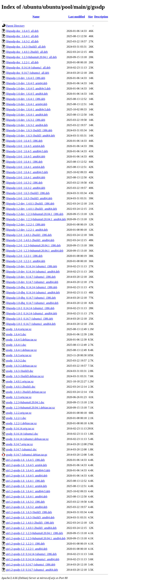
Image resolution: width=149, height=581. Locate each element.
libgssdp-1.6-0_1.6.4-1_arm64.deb (25, 166)
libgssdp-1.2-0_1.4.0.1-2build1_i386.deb (29, 234)
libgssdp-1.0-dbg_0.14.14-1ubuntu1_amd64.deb (33, 292)
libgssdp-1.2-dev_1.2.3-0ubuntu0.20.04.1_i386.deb (34, 214)
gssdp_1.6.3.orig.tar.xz (18, 355)
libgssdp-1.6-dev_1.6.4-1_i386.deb (25, 98)
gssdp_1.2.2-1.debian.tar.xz (21, 423)
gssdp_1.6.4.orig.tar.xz (18, 329)
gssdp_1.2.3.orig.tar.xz (18, 397)
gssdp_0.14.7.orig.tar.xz (19, 444)
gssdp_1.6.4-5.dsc (16, 334)
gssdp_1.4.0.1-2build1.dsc (20, 386)
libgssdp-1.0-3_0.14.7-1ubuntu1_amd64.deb (31, 323)
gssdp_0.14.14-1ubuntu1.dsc (22, 433)
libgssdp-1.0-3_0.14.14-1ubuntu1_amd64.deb (31, 313)
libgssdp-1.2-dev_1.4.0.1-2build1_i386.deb (30, 203)
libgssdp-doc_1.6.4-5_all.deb (22, 30)
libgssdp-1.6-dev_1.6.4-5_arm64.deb (26, 83)
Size (90, 16)
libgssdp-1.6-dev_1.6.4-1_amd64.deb (27, 114)
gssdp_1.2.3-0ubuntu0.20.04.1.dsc (25, 402)
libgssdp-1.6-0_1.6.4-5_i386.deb (24, 140)
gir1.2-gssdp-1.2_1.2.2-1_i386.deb (25, 543)
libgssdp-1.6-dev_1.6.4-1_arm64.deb (26, 104)
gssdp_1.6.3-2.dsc (16, 360)
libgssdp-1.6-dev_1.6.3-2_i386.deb (25, 119)
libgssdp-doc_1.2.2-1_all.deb (22, 62)
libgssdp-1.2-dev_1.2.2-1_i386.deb (25, 224)
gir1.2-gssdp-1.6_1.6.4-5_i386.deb (25, 459)
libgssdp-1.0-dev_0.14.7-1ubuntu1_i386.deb (31, 276)
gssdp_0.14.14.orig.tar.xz (20, 428)
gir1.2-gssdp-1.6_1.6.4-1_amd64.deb (26, 496)
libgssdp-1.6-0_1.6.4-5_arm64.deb (25, 146)
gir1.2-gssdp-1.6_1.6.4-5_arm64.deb (26, 465)
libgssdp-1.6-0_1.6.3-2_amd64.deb (25, 187)
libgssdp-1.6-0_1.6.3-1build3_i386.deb (28, 193)
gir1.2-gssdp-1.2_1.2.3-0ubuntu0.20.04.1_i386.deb (34, 533)
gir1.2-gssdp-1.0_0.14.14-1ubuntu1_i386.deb (31, 554)
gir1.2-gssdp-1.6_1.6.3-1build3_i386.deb (29, 512)
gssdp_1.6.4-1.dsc (16, 344)
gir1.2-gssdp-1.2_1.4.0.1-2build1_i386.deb (30, 522)
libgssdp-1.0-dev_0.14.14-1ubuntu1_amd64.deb (33, 271)
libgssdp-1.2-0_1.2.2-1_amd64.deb (25, 261)
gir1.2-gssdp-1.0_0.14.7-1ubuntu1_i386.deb (30, 564)
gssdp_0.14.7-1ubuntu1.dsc (21, 449)
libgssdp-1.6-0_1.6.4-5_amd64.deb (25, 156)
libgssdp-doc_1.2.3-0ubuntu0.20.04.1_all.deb (31, 57)
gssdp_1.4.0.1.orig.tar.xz (19, 381)
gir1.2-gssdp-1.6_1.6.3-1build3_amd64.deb (30, 517)
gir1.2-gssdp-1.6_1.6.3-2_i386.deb (25, 501)
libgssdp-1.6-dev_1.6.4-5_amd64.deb (27, 93)
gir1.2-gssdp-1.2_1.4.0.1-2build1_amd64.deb (31, 527)
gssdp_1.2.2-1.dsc (16, 418)
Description (101, 16)
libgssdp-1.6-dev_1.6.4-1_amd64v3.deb (28, 109)
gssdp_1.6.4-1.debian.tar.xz (21, 350)
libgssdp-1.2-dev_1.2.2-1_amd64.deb (27, 229)
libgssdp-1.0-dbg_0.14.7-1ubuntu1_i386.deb (31, 297)
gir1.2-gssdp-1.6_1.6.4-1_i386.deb (25, 480)
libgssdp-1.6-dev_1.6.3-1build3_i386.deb (29, 130)
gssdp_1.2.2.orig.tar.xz (18, 412)
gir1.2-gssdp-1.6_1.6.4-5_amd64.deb (26, 475)
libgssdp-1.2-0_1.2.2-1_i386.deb (24, 255)
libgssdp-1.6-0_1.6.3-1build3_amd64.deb (29, 198)
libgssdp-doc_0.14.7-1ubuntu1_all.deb (27, 72)
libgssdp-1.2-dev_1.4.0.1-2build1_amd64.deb (31, 208)
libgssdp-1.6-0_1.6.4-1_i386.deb (24, 161)
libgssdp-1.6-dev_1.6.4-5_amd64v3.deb (28, 88)
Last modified (76, 16)
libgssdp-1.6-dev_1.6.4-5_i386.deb (25, 78)
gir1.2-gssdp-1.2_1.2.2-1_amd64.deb (26, 548)
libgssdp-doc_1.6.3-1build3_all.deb (26, 46)
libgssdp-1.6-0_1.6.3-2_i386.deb (24, 182)
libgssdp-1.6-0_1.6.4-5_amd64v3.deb (27, 151)
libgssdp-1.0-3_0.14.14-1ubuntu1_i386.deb (30, 308)
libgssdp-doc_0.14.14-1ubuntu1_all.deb (28, 67)
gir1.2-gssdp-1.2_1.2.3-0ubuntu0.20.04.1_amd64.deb (35, 538)
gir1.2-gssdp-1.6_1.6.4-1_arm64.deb (26, 486)
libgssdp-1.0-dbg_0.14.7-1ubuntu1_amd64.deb (32, 302)
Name (36, 16)
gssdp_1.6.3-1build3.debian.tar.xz (25, 376)
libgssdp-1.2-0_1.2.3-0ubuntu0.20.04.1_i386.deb (33, 245)
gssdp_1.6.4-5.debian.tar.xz (21, 339)
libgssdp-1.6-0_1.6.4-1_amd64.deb (25, 177)
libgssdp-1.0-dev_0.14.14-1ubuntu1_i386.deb (31, 266)
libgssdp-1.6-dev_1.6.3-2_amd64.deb (27, 125)
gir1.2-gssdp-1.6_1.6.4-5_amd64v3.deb (28, 470)
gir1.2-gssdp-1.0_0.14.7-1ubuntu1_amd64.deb (32, 569)
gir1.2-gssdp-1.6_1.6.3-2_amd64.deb (26, 506)
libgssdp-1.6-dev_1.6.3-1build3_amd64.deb (30, 135)
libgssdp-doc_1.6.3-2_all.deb (22, 41)
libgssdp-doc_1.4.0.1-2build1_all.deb (27, 51)
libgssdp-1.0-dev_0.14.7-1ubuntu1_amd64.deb (32, 282)
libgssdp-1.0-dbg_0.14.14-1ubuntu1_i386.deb (31, 287)
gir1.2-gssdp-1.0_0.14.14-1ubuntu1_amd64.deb (32, 559)
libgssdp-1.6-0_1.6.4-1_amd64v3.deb (27, 172)
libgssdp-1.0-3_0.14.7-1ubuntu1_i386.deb (29, 318)
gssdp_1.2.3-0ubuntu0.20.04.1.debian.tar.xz (30, 407)
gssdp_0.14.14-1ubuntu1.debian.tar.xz (27, 438)
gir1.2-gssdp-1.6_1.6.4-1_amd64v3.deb (28, 491)
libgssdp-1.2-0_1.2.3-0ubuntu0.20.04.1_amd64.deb (34, 250)
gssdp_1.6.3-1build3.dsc (19, 370)
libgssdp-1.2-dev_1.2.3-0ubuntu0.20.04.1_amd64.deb (36, 219)
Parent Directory (15, 25)
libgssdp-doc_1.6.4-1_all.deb (22, 36)
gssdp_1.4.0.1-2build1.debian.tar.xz (26, 391)
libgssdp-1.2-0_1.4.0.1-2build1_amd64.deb (30, 240)
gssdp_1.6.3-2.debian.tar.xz (21, 365)
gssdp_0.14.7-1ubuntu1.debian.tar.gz (26, 454)
